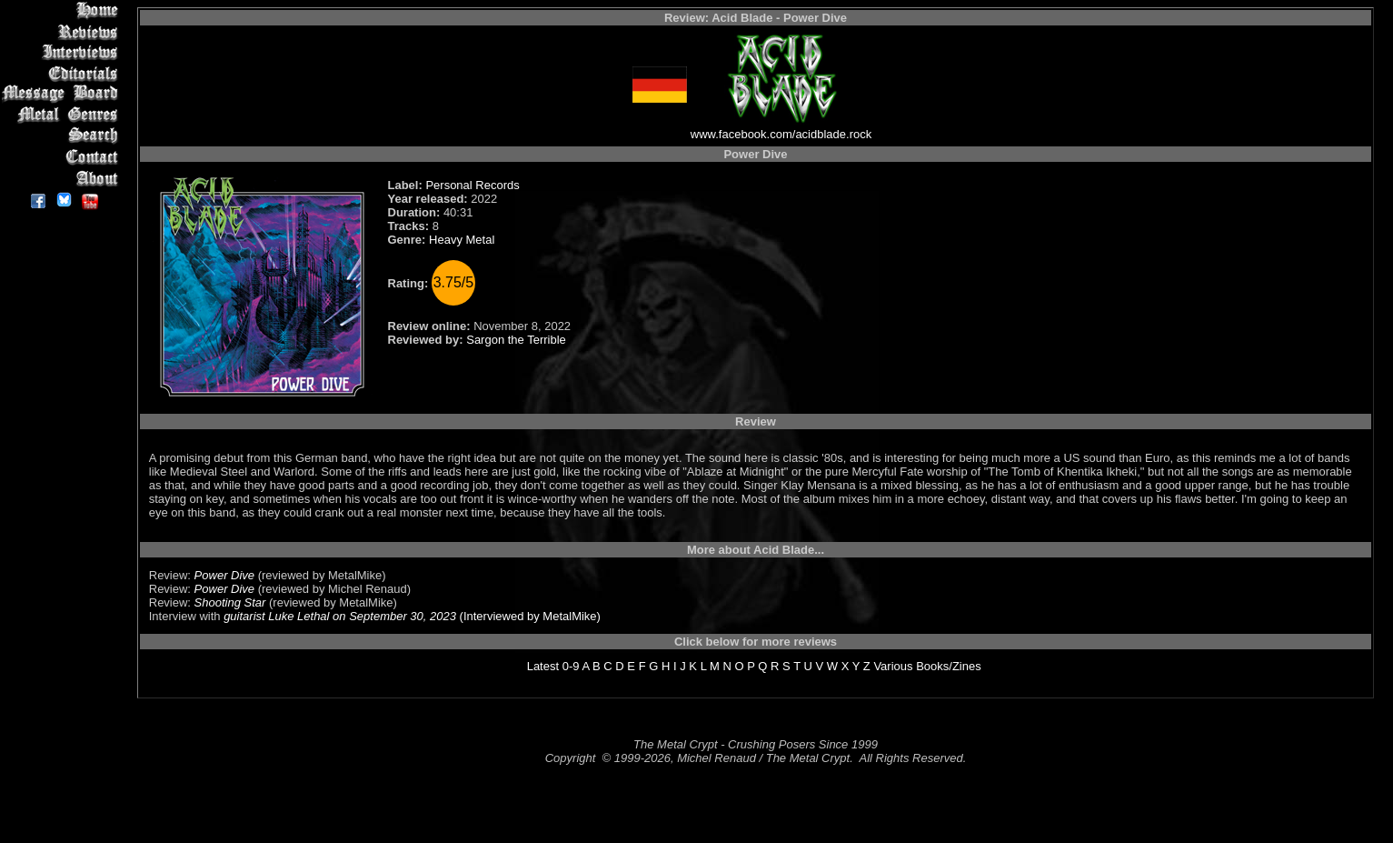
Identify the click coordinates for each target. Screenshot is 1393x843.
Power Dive (224, 575)
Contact (63, 156)
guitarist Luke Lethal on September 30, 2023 (340, 616)
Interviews (63, 52)
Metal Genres (63, 115)
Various (892, 666)
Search (63, 135)
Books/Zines (948, 666)
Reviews (63, 31)
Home (63, 10)
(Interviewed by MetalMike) (528, 616)
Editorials (63, 73)
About (63, 177)
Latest (543, 666)
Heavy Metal (461, 239)
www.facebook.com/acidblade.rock (781, 134)
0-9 (571, 666)
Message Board (63, 94)
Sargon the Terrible (516, 339)
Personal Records (472, 185)
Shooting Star (230, 602)
